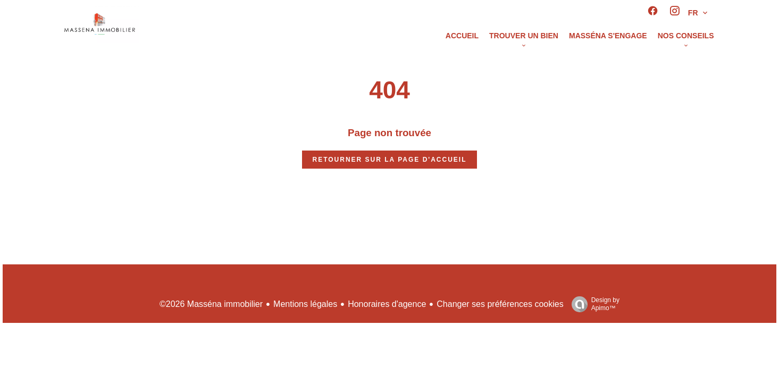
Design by (592, 304)
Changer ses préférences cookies (500, 304)
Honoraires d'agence (387, 304)
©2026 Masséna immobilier (211, 304)
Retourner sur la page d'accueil (390, 159)
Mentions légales (305, 304)
